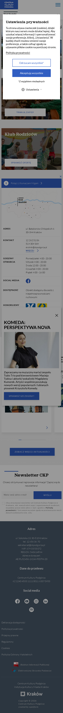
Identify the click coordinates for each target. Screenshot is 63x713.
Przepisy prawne (9, 635)
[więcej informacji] (41, 183)
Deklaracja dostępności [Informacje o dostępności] (13, 622)
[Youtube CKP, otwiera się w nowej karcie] (26, 601)
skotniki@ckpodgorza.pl (36, 247)
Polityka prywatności (12, 628)
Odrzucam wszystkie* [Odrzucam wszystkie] (31, 62)
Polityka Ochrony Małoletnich (16, 654)
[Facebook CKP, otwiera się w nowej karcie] (28, 281)
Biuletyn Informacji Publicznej (31, 664)
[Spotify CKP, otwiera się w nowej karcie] (31, 609)
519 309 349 (32, 243)
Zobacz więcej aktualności (32, 451)
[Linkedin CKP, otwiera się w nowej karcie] (45, 601)
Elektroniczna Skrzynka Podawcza (31, 670)
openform (33, 707)
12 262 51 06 (32, 240)
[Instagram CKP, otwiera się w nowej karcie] (36, 601)
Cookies (5, 648)
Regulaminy (7, 641)
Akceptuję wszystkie (31, 73)
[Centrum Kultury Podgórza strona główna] (9, 4)
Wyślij (47, 495)
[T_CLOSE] (56, 316)
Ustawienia (31, 89)
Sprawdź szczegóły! (21, 396)
